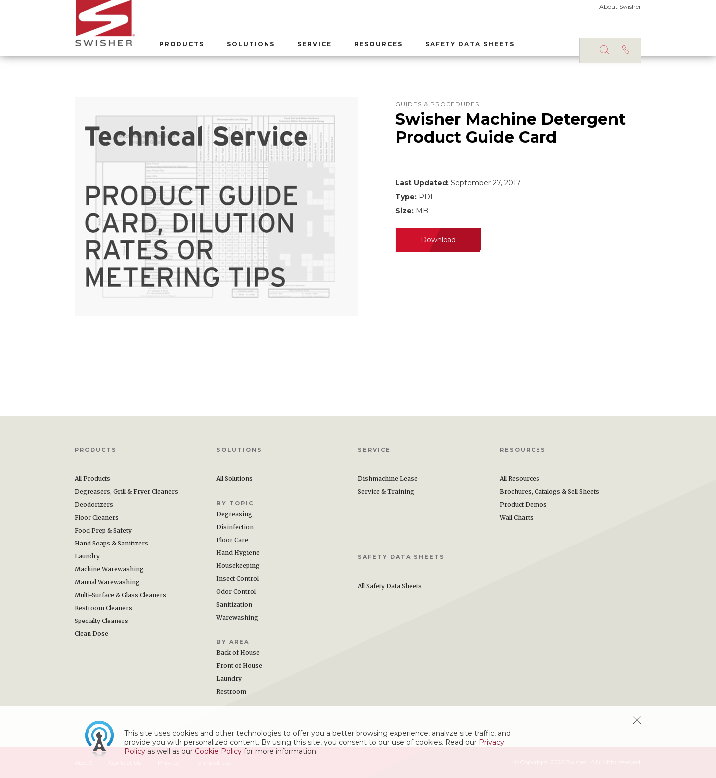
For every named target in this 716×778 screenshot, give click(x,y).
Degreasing (234, 514)
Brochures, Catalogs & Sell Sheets (549, 492)
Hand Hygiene (238, 553)
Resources (378, 44)
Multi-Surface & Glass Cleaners (120, 595)
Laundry (87, 556)
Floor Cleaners (97, 518)
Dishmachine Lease (388, 479)
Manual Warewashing (107, 582)
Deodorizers (94, 505)
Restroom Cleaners (103, 608)
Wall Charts (517, 518)
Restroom (231, 692)
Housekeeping (238, 566)
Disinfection (235, 527)
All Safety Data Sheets (390, 586)
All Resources (519, 479)
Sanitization (234, 605)
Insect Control (237, 579)
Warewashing (237, 618)
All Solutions (234, 479)
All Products (92, 479)
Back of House (238, 653)
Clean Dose (91, 634)
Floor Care (232, 540)
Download (438, 240)
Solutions (250, 44)
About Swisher (620, 6)
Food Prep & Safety (103, 531)
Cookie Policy (218, 751)
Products (181, 44)
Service (314, 44)
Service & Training (386, 492)
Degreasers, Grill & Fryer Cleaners (126, 492)
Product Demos (523, 505)
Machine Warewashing (109, 569)
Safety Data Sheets (469, 44)
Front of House (239, 666)
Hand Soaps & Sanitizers (111, 543)
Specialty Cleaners (101, 621)
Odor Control (236, 592)
